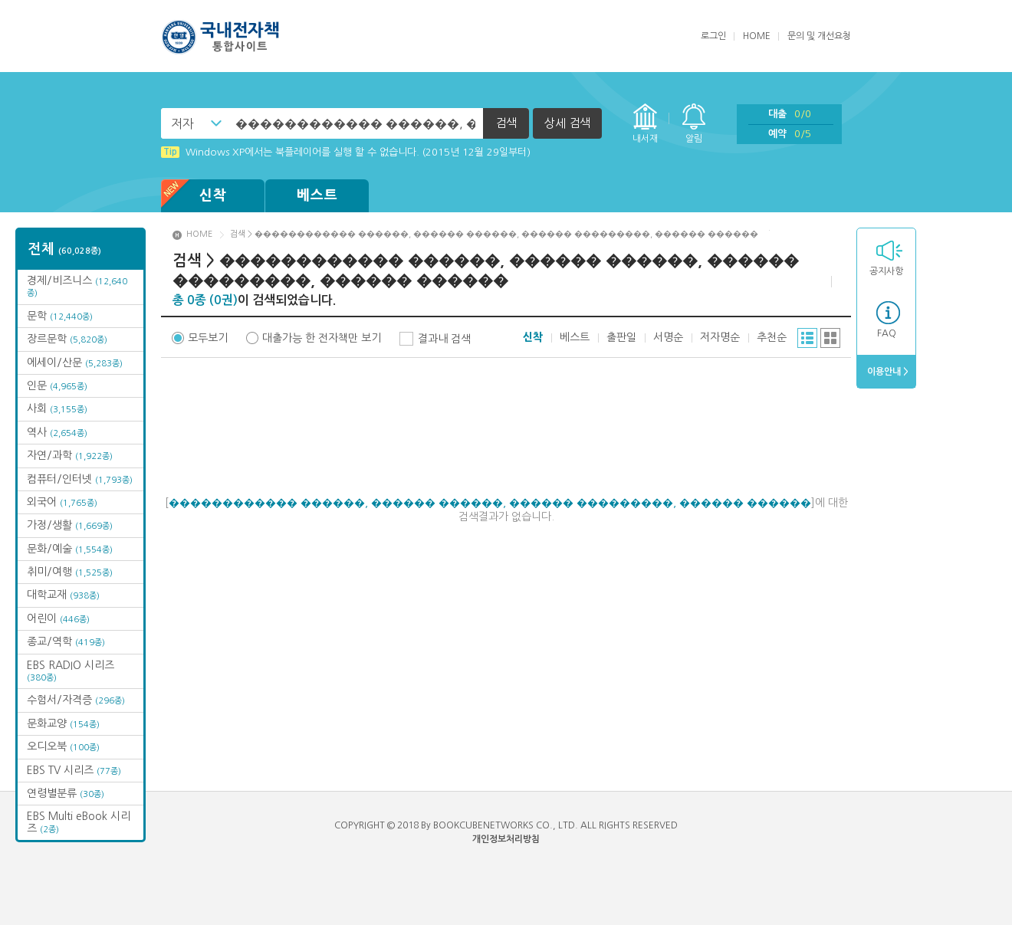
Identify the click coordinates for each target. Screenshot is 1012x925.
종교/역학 (66, 641)
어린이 (58, 618)
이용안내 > (887, 371)
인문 (57, 385)
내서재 (645, 138)
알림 (693, 138)
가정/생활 (70, 525)
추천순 (772, 337)
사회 (57, 408)
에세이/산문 (75, 362)
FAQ (886, 333)
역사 (57, 432)
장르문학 (67, 338)
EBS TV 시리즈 (74, 770)
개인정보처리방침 (506, 839)
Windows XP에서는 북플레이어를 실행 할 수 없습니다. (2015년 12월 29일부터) (346, 152)
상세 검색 (567, 123)
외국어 (62, 502)
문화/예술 (70, 548)
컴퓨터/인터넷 (80, 479)
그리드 (830, 338)
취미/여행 (70, 571)
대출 (789, 114)
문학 (60, 315)
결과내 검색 (444, 338)
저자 (182, 123)
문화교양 (63, 723)
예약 (789, 134)
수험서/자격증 (76, 699)
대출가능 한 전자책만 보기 (321, 338)
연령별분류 (65, 793)
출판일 (621, 337)
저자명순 (720, 337)
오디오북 (63, 746)
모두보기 (208, 338)
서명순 (668, 337)
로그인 (713, 36)
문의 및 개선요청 (819, 36)
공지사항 (886, 271)
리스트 (807, 338)
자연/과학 (70, 455)
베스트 (317, 195)
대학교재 (63, 594)
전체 (64, 249)
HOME (756, 36)
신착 (194, 195)
